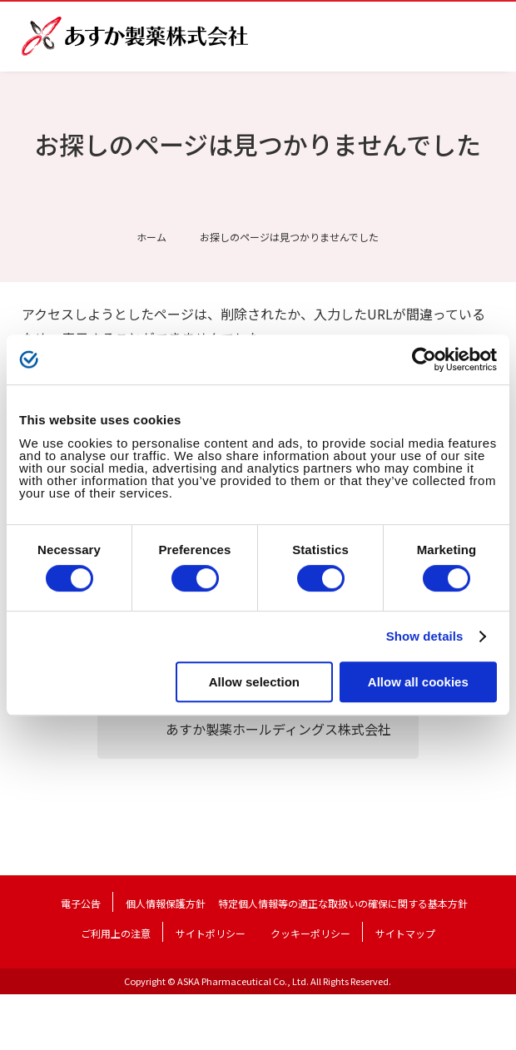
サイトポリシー (211, 933)
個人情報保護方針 (166, 903)
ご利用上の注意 (116, 933)
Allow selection (254, 682)
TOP (488, 1021)
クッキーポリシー (310, 933)
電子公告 (81, 903)
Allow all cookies (418, 682)
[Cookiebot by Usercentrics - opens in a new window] (424, 359)
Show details (425, 636)
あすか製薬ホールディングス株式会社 (278, 729)
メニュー (481, 37)
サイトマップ (405, 933)
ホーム (151, 237)
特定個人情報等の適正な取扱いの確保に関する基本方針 (343, 903)
